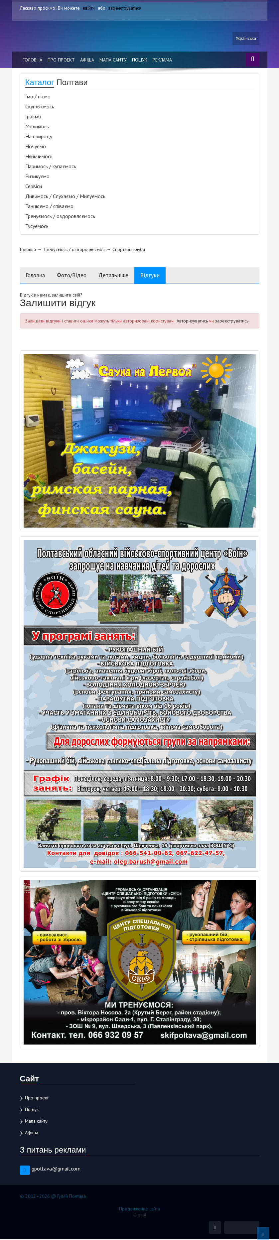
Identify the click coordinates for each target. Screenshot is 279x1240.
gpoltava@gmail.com (56, 1169)
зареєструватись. (232, 322)
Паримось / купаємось (50, 167)
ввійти (89, 8)
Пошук (139, 60)
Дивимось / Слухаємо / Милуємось (65, 196)
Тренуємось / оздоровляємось (60, 216)
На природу (38, 137)
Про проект (61, 60)
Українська (245, 39)
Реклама (162, 60)
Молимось (37, 127)
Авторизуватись (192, 322)
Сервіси (33, 187)
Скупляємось (39, 107)
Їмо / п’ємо (38, 97)
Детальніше (120, 276)
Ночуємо (35, 147)
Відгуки (159, 276)
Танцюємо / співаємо (49, 206)
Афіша (87, 60)
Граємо (33, 117)
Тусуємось (37, 226)
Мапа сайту (113, 60)
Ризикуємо (37, 177)
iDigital (139, 1215)
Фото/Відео (76, 276)
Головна (32, 60)
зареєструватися (125, 8)
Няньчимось (39, 157)
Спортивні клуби (128, 250)
